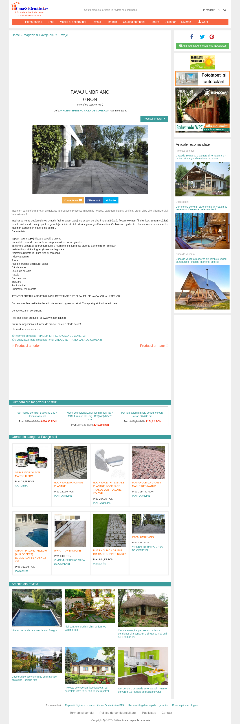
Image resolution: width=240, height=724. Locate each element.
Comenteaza (73, 200)
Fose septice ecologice (185, 705)
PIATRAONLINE (63, 495)
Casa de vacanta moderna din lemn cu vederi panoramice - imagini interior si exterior (201, 260)
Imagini (113, 21)
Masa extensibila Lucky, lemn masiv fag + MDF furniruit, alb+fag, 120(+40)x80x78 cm (90, 416)
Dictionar (170, 21)
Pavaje (61, 35)
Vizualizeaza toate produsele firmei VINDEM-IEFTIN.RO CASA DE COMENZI (57, 339)
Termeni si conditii (82, 712)
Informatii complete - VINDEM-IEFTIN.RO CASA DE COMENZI (49, 335)
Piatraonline (21, 571)
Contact (167, 712)
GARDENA (21, 485)
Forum (155, 21)
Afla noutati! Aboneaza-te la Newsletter (202, 45)
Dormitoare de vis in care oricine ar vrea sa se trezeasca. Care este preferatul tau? (201, 208)
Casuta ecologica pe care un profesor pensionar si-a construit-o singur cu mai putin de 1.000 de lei (143, 633)
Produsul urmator (154, 118)
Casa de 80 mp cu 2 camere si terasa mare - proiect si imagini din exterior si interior (201, 157)
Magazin (28, 35)
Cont (204, 21)
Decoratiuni (182, 201)
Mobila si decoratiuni (73, 21)
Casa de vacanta (185, 254)
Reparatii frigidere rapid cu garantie (148, 705)
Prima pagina (33, 21)
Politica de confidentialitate (118, 712)
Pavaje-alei (45, 35)
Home (16, 35)
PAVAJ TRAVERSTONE (67, 550)
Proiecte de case (185, 150)
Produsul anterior (26, 346)
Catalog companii (134, 21)
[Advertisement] (90, 62)
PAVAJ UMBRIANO (143, 537)
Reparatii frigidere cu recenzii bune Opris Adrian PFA (94, 705)
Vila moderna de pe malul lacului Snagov (34, 630)
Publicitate (149, 712)
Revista (97, 21)
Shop (51, 21)
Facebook (93, 200)
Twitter (111, 200)
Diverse (187, 21)
